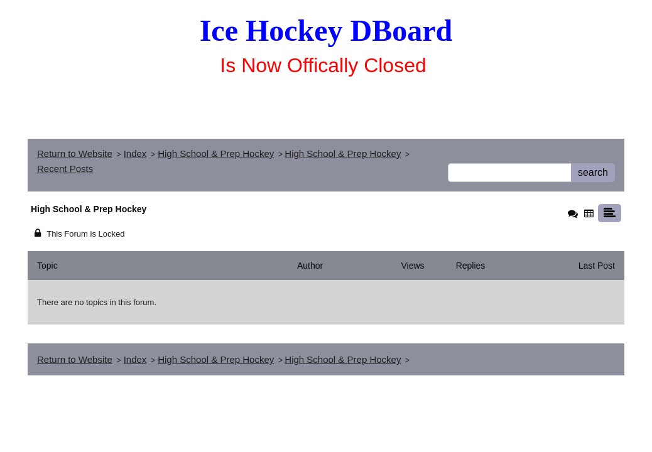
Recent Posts (65, 168)
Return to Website (74, 153)
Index (135, 153)
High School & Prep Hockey (216, 153)
